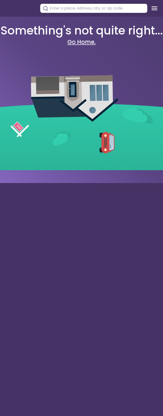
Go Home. (81, 42)
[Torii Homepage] (19, 8)
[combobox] (97, 8)
